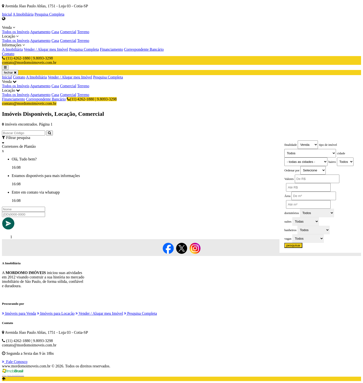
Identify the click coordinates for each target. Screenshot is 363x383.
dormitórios (291, 213)
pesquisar (293, 245)
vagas (287, 238)
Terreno (83, 32)
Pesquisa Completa (49, 14)
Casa (55, 32)
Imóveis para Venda (19, 313)
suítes (287, 221)
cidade (341, 153)
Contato (8, 54)
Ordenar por (291, 170)
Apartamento (40, 32)
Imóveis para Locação (56, 313)
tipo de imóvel (328, 145)
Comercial (68, 32)
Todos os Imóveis (15, 32)
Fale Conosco (15, 362)
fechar (10, 72)
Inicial (7, 14)
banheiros (290, 230)
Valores (289, 179)
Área (287, 196)
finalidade (290, 145)
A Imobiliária (23, 14)
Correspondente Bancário (144, 49)
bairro (332, 162)
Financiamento (111, 49)
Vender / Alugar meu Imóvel (46, 49)
